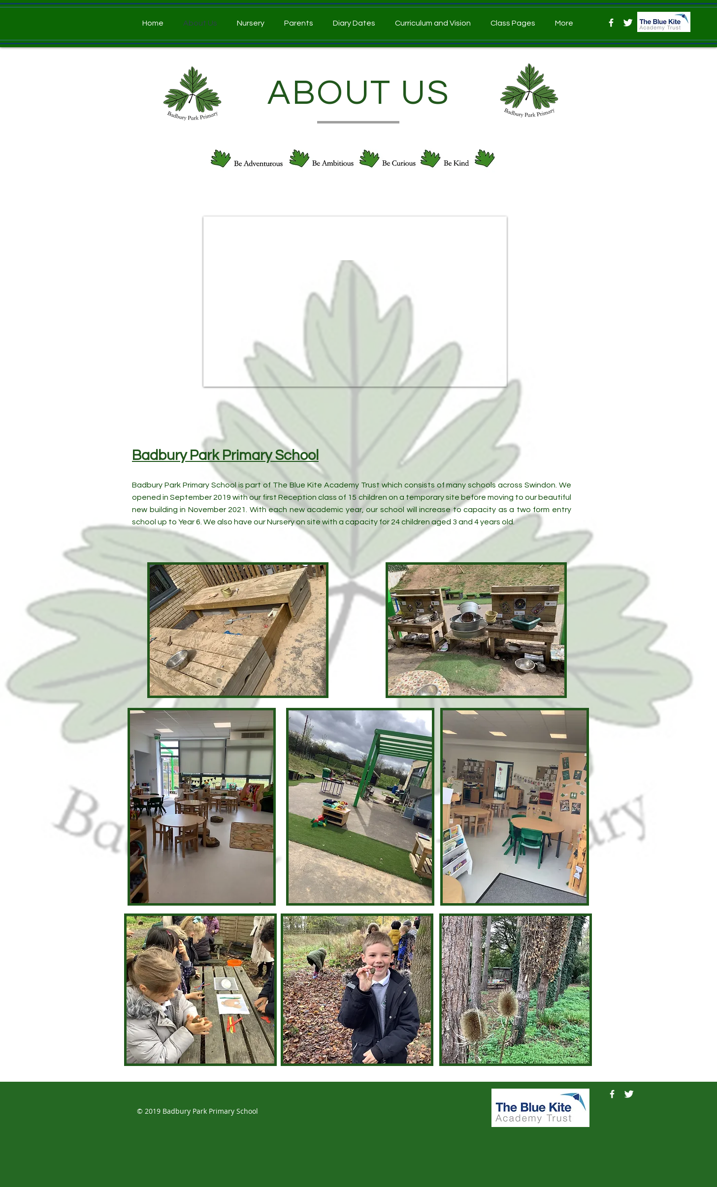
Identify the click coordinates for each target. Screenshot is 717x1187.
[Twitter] (627, 22)
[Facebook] (611, 22)
